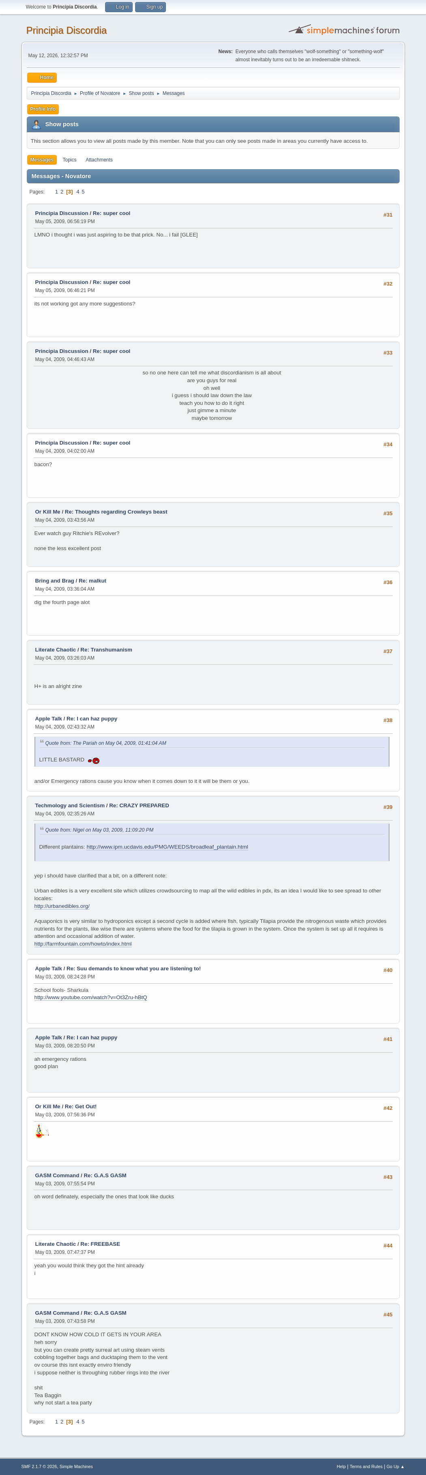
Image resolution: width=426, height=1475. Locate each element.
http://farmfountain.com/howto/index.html (83, 944)
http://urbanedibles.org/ (62, 906)
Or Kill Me (47, 512)
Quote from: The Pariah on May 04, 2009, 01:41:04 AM (105, 743)
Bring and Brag (54, 581)
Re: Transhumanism (106, 650)
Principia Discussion (61, 213)
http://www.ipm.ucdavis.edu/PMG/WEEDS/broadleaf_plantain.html (167, 847)
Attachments (99, 160)
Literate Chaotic (55, 650)
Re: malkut (92, 581)
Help (341, 1466)
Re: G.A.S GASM (105, 1175)
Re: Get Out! (81, 1106)
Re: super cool (112, 213)
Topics (70, 160)
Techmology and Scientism (70, 805)
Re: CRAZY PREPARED (139, 805)
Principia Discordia (66, 30)
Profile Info (43, 109)
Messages (42, 160)
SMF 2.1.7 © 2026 (39, 1466)
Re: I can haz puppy (92, 719)
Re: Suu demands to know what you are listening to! (134, 968)
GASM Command (57, 1175)
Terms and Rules (366, 1466)
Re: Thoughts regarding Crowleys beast (116, 512)
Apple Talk (48, 719)
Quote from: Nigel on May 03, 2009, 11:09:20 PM (99, 830)
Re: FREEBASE (100, 1244)
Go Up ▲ (396, 1466)
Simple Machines (76, 1466)
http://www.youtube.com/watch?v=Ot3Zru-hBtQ (90, 997)
